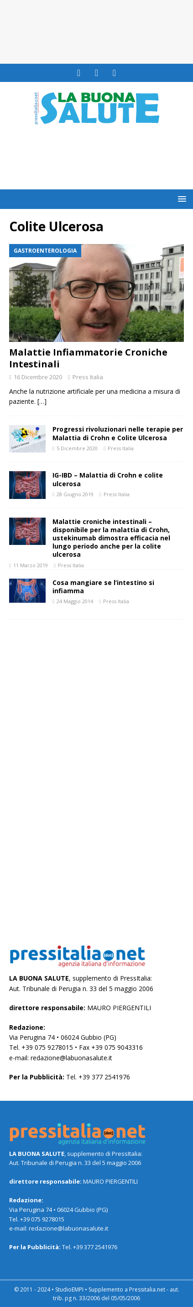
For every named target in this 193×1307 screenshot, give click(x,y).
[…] (42, 401)
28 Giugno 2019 (75, 494)
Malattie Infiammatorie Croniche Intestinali (88, 358)
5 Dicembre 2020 (77, 448)
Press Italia (88, 377)
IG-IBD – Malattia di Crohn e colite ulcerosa (107, 479)
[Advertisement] (101, 166)
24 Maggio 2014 (75, 601)
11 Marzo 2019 (30, 565)
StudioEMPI (69, 1289)
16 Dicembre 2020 (38, 377)
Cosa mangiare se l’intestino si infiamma (103, 586)
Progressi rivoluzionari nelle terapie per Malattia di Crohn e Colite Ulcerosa (117, 433)
